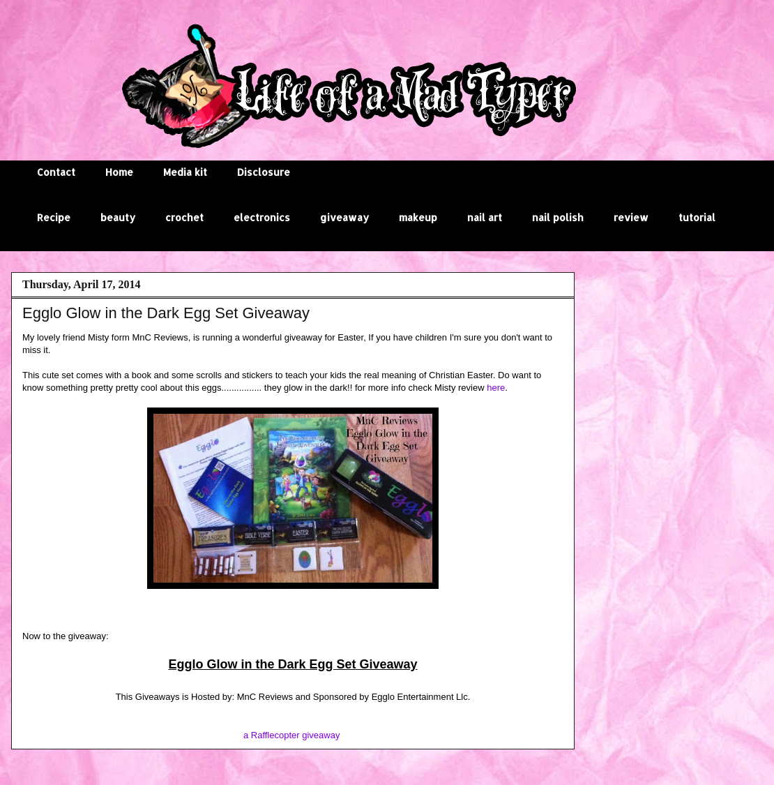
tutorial (696, 217)
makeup (418, 217)
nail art (484, 217)
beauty (117, 217)
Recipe (53, 217)
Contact (56, 172)
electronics (262, 217)
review (631, 217)
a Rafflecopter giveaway (291, 735)
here (496, 387)
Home (119, 172)
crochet (184, 217)
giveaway (344, 217)
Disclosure (263, 172)
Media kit (185, 172)
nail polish (558, 217)
